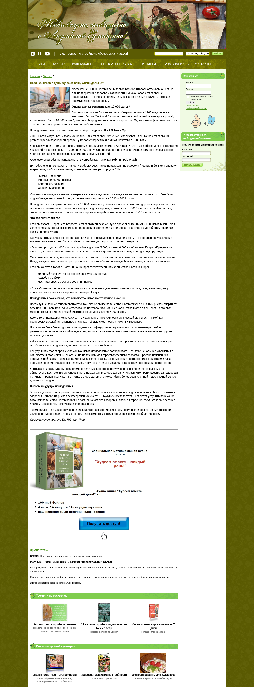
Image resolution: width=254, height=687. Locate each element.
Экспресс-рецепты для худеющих (153, 675)
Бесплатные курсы (117, 64)
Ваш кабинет (83, 64)
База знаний (174, 64)
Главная (35, 76)
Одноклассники (40, 54)
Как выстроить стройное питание (54, 624)
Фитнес (47, 76)
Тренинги (148, 64)
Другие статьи (39, 550)
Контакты (202, 64)
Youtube (47, 54)
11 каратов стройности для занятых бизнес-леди (104, 626)
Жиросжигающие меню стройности (104, 675)
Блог (42, 64)
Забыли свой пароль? (196, 108)
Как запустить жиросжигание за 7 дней (153, 626)
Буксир (59, 64)
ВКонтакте (33, 54)
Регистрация (192, 105)
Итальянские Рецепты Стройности (55, 675)
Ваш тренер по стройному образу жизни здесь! (94, 53)
